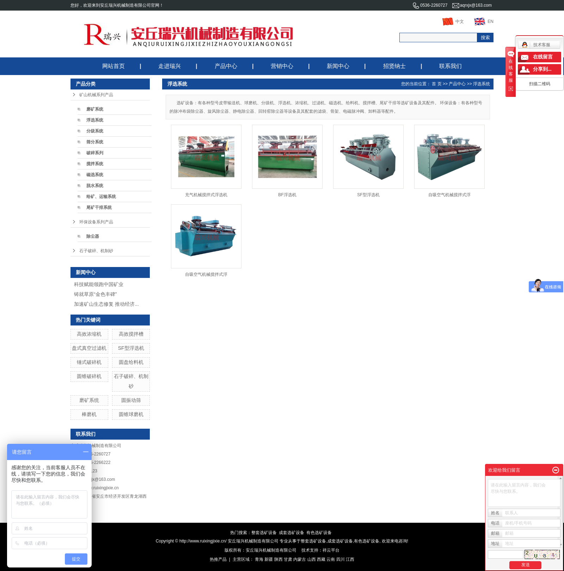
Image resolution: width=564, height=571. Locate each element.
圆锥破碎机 (89, 376)
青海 (259, 559)
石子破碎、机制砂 (96, 250)
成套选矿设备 (291, 532)
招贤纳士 (394, 66)
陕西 (278, 559)
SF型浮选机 (131, 348)
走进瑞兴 (169, 66)
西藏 (321, 559)
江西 (350, 559)
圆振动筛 (131, 400)
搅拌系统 (94, 163)
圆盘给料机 (131, 362)
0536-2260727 (429, 5)
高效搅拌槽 (131, 334)
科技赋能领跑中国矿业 (98, 284)
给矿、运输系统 (101, 196)
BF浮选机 (287, 194)
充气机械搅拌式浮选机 (206, 194)
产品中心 (226, 66)
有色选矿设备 (319, 532)
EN (484, 21)
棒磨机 (89, 414)
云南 (330, 559)
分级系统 (94, 131)
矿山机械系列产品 (96, 94)
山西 (311, 559)
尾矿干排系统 (99, 207)
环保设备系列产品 (96, 221)
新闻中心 (338, 66)
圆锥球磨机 (131, 414)
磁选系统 (94, 174)
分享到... (542, 69)
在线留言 (543, 57)
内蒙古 (299, 559)
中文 (453, 21)
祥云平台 (331, 550)
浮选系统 (94, 120)
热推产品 (218, 559)
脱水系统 (94, 185)
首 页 (436, 83)
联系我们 (450, 66)
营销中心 (282, 66)
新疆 (268, 559)
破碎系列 (94, 152)
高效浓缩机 (89, 334)
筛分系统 (94, 141)
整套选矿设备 (264, 532)
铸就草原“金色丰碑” (95, 294)
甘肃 (288, 559)
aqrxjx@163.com (472, 5)
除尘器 (92, 236)
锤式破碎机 (89, 362)
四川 (340, 559)
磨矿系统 (94, 109)
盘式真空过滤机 (89, 348)
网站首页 (113, 66)
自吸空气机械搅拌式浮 (449, 194)
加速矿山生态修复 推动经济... (106, 304)
